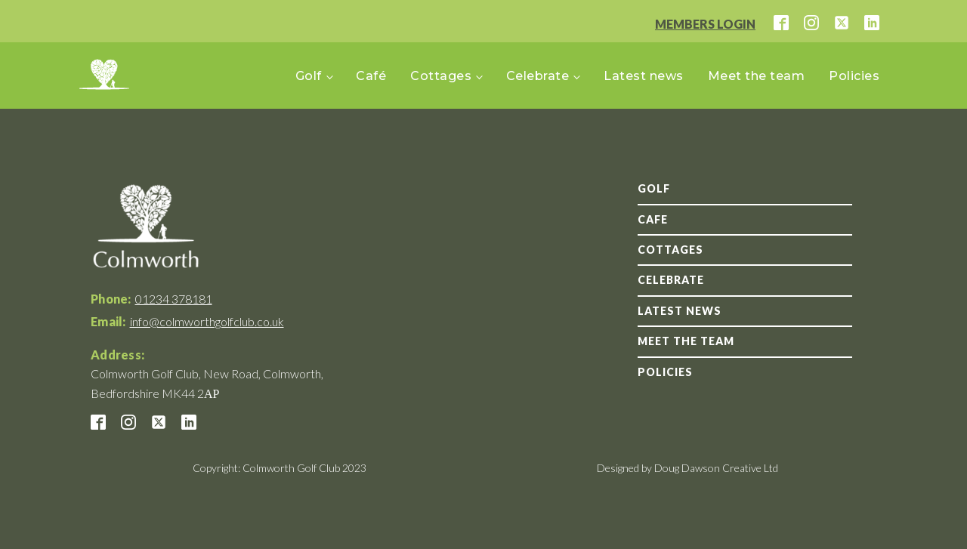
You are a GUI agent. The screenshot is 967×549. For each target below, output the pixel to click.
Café (371, 76)
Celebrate (538, 76)
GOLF (654, 188)
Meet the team (756, 76)
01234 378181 (173, 298)
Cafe (653, 219)
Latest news (644, 76)
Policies (854, 76)
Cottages (440, 76)
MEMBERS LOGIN (705, 24)
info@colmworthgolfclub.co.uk (207, 321)
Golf (308, 76)
